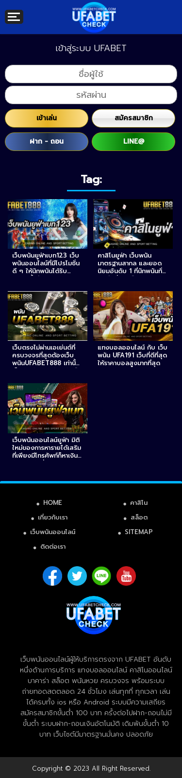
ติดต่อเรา (53, 546)
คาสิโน (139, 502)
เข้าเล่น (46, 118)
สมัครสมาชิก (134, 118)
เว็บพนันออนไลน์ (52, 532)
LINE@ (133, 141)
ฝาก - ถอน (47, 141)
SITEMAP (139, 532)
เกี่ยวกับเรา (52, 517)
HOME (52, 502)
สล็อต (139, 517)
